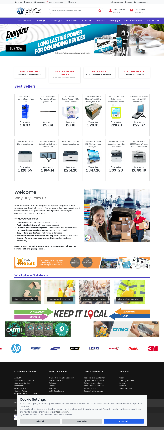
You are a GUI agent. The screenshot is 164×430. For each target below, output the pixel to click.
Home (18, 2)
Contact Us (40, 2)
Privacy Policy (20, 388)
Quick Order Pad (56, 380)
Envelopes (123, 383)
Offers (128, 2)
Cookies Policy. (62, 412)
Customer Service (22, 383)
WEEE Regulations (56, 391)
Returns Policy (90, 388)
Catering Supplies (126, 380)
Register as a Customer (94, 378)
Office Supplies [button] (23, 20)
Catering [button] (40, 20)
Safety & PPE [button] (152, 20)
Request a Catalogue (93, 391)
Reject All (40, 421)
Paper (121, 378)
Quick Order (117, 2)
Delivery (73, 2)
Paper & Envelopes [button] (132, 20)
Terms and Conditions (24, 380)
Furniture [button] (86, 20)
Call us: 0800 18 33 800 (57, 2)
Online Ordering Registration (61, 378)
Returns (52, 388)
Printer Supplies (125, 388)
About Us (28, 2)
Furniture (122, 386)
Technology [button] (55, 20)
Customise (82, 421)
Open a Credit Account (94, 380)
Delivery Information (93, 383)
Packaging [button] (113, 20)
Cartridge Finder (141, 2)
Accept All (123, 421)
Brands (52, 386)
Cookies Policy (20, 391)
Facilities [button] (99, 20)
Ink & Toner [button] (71, 20)
